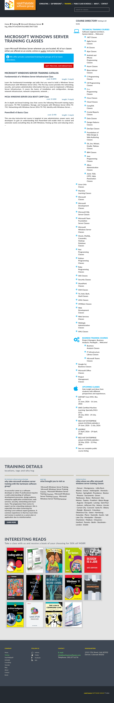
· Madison (89, 520)
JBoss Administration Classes (92, 167)
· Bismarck (87, 510)
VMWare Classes (85, 304)
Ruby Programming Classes (83, 269)
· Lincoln (105, 505)
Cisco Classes (92, 98)
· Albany (106, 508)
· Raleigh (79, 510)
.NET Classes (92, 37)
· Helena (99, 505)
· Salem (91, 512)
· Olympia (97, 517)
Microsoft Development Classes (83, 205)
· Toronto (86, 522)
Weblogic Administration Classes (84, 325)
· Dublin (85, 524)
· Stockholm (101, 522)
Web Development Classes (83, 310)
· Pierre (86, 515)
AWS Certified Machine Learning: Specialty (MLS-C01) (88, 410)
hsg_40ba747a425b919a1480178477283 (21, 26)
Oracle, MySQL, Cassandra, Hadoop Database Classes (84, 241)
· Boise (87, 498)
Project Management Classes (83, 379)
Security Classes (84, 279)
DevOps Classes (93, 128)
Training (67, 4)
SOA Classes (83, 290)
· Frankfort (93, 500)
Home (7, 24)
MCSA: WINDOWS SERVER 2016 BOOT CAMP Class (27, 97)
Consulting (43, 4)
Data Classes (92, 118)
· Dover (97, 495)
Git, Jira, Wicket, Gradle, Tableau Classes (93, 145)
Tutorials (7, 665)
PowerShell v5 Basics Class (16, 112)
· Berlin (93, 522)
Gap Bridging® (9, 657)
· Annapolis (88, 503)
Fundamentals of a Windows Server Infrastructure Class (29, 76)
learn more (11, 522)
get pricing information (58, 66)
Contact (104, 4)
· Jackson (79, 505)
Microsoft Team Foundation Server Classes (84, 220)
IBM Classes (91, 152)
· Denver (79, 488)
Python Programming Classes (83, 260)
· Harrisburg (98, 512)
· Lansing (96, 503)
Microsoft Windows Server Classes (84, 229)
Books (6, 675)
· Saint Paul (104, 503)
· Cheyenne (97, 520)
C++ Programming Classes (92, 91)
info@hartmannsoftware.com (69, 655)
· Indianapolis (94, 490)
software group (94, 693)
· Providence (97, 493)
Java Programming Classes (92, 158)
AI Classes (91, 47)
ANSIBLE (81, 429)
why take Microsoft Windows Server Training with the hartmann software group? (20, 483)
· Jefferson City (89, 505)
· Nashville (94, 515)
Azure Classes (92, 66)
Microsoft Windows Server (30, 24)
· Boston (105, 493)
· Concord (90, 508)
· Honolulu (104, 490)
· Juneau (85, 490)
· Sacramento (89, 495)
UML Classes (83, 300)
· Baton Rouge (103, 500)
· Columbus (95, 510)
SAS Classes (83, 276)
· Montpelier (88, 517)
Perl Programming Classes (83, 251)
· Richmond (95, 498)
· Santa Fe (98, 508)
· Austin (101, 515)
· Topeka (85, 500)
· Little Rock (99, 488)
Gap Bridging (56, 4)
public (43, 51)
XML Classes (83, 331)
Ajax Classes (91, 51)
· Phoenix (79, 495)
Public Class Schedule (82, 4)
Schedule (7, 660)
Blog (6, 667)
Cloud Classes (92, 102)
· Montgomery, (88, 488)
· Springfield (87, 493)
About (96, 4)
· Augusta (79, 503)
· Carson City (81, 508)
